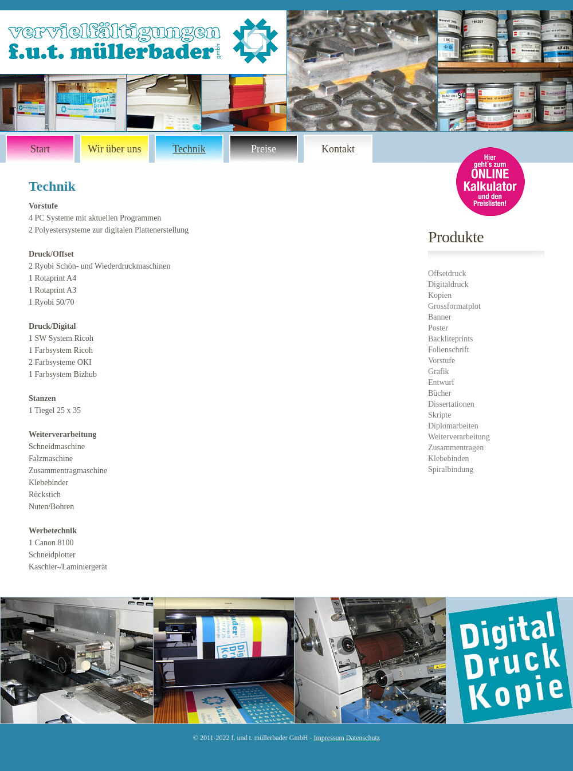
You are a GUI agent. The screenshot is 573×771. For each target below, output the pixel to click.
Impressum (329, 738)
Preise (263, 149)
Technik (189, 149)
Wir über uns (114, 149)
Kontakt (338, 149)
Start (40, 149)
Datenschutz (363, 738)
